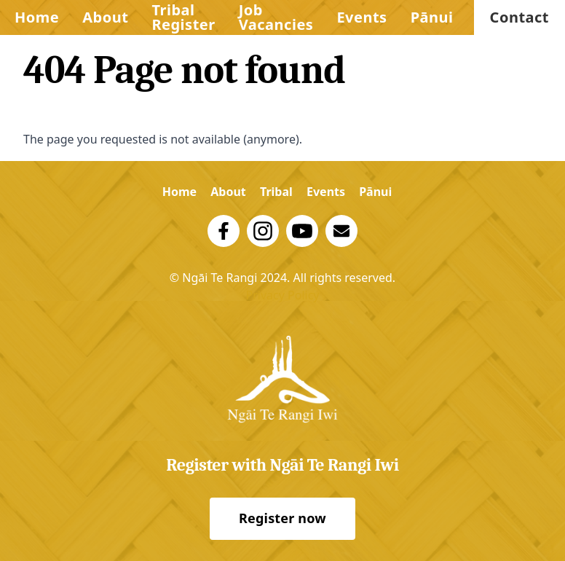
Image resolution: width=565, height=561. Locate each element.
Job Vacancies (276, 17)
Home (37, 17)
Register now (282, 518)
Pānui (432, 17)
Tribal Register (183, 17)
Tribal (276, 192)
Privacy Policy (283, 295)
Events (361, 17)
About (105, 17)
